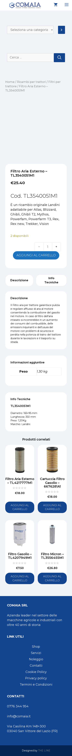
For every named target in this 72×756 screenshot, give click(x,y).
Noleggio (36, 659)
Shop (36, 647)
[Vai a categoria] (61, 30)
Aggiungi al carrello (36, 255)
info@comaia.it (19, 716)
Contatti (36, 666)
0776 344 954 (17, 706)
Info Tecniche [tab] (51, 280)
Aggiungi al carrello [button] (20, 507)
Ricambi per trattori (31, 82)
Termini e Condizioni (36, 684)
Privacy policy (36, 678)
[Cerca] (59, 57)
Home (10, 82)
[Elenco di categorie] (30, 30)
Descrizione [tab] (19, 280)
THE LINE (44, 750)
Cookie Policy (36, 672)
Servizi (36, 653)
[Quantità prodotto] (47, 246)
